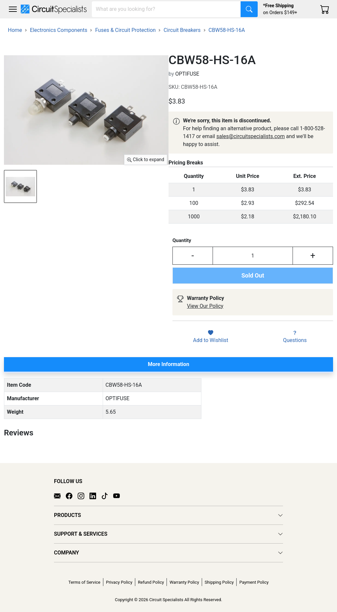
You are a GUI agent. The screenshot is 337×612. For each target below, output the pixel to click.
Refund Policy (151, 582)
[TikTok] (107, 496)
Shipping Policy (219, 582)
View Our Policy (205, 306)
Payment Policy (254, 582)
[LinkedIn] (95, 496)
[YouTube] (119, 496)
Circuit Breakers (182, 30)
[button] (13, 9)
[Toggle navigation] (13, 9)
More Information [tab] (168, 364)
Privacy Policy (119, 582)
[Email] (60, 496)
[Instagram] (84, 496)
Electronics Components (58, 30)
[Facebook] (72, 496)
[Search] (166, 9)
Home (15, 30)
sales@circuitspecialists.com (250, 136)
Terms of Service (84, 582)
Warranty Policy (184, 582)
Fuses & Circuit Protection (125, 30)
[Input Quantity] (253, 255)
